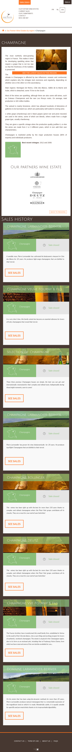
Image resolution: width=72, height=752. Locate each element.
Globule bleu (36, 749)
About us (46, 741)
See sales (14, 272)
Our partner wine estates (29, 9)
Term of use (33, 741)
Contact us (19, 741)
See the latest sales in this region (39, 73)
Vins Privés (7, 21)
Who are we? (23, 18)
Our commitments (26, 13)
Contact (22, 16)
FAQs (55, 741)
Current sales (24, 11)
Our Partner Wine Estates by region (20, 31)
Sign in (67, 2)
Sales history (25, 2)
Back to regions (58, 212)
